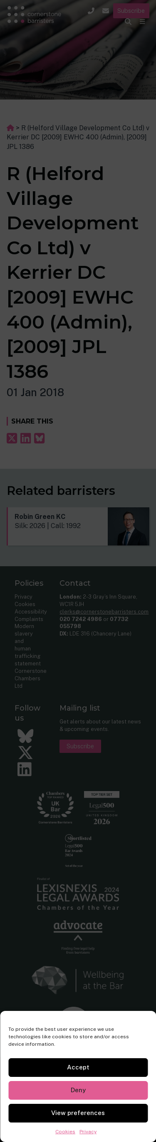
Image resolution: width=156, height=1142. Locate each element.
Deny (78, 1089)
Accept (78, 1067)
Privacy (88, 1132)
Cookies (65, 1132)
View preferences (78, 1112)
